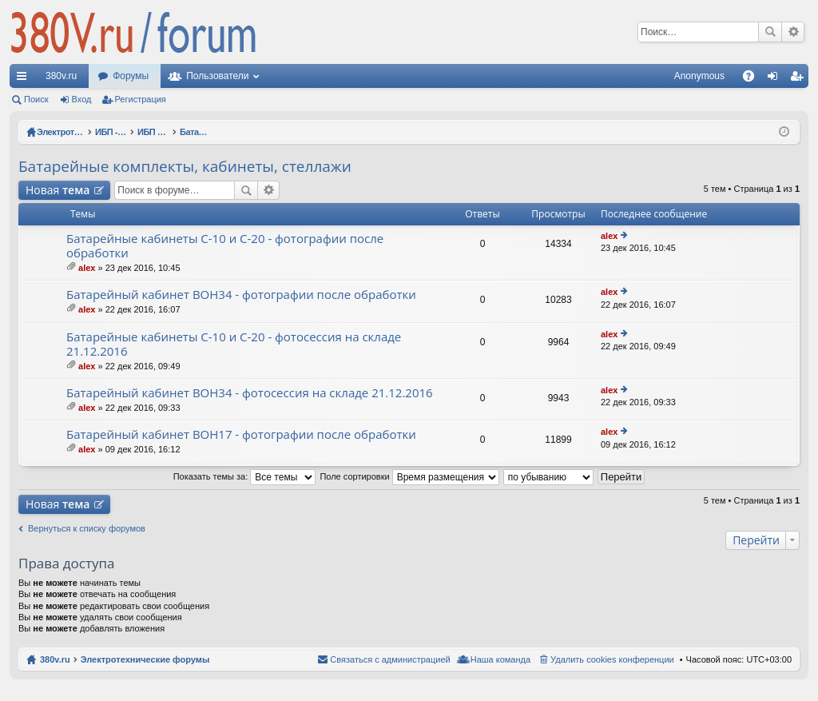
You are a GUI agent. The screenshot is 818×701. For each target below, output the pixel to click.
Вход (82, 99)
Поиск (770, 32)
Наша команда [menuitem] (500, 659)
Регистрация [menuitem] (799, 79)
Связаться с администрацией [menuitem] (390, 659)
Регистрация (140, 99)
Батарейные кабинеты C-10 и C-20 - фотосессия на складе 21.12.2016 (233, 344)
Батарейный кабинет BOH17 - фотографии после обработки (241, 434)
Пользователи (217, 76)
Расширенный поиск (793, 32)
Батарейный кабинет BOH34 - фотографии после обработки (241, 294)
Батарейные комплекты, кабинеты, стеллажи (184, 166)
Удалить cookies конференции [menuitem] (612, 659)
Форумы (131, 76)
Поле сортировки (409, 476)
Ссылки (25, 79)
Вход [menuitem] (776, 79)
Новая (57, 189)
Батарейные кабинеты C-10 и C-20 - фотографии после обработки (224, 246)
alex (86, 268)
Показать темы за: (244, 476)
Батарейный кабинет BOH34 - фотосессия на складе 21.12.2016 (249, 392)
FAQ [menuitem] (753, 79)
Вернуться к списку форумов (86, 528)
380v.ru (61, 76)
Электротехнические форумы (145, 659)
